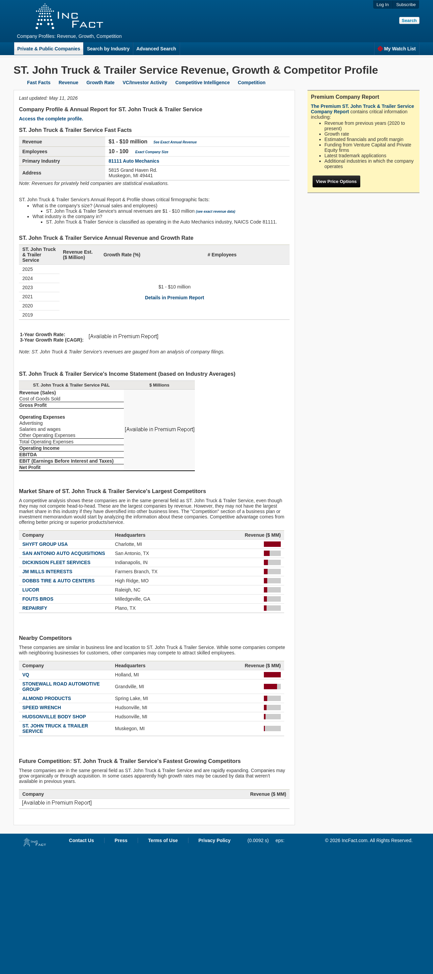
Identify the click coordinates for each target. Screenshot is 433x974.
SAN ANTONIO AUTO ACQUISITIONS (63, 553)
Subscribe (406, 4)
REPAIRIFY (34, 608)
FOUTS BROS (37, 599)
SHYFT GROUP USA (45, 544)
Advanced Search (156, 48)
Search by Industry (108, 48)
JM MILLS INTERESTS (47, 571)
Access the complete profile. (51, 118)
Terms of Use (163, 840)
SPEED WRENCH (41, 707)
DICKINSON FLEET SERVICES (56, 562)
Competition (252, 82)
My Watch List (397, 48)
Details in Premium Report (174, 297)
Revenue (68, 82)
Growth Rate (100, 82)
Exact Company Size (151, 152)
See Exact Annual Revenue (175, 142)
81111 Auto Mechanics (134, 161)
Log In (383, 4)
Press (121, 840)
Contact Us (81, 840)
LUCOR (30, 590)
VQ (25, 674)
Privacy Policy (215, 840)
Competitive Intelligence (202, 82)
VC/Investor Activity (145, 82)
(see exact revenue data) (215, 211)
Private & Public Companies (48, 48)
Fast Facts (38, 82)
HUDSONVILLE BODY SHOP (54, 716)
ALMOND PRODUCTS (46, 698)
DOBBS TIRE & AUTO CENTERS (58, 580)
